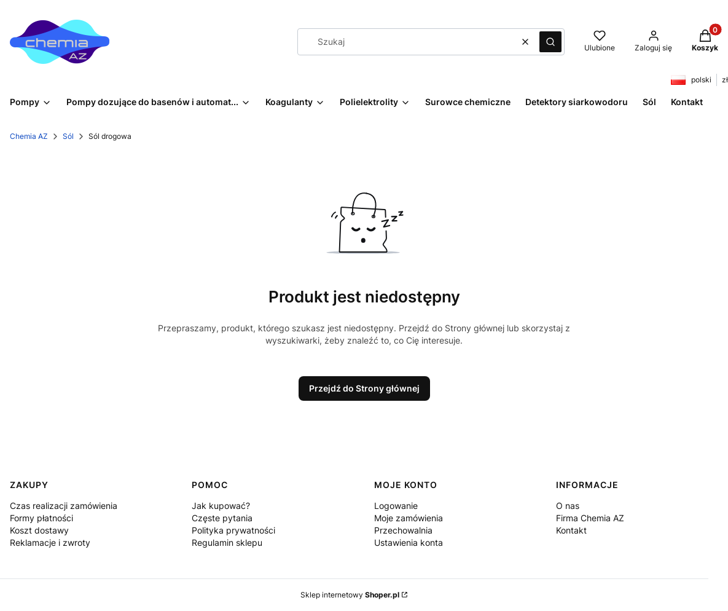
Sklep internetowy (349, 594)
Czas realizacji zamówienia (63, 505)
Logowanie (396, 505)
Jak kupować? (221, 505)
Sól (68, 136)
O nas (567, 505)
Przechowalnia (403, 530)
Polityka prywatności (233, 530)
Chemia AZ (29, 136)
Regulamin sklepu (227, 542)
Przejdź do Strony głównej (364, 388)
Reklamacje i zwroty (50, 542)
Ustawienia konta (408, 542)
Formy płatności (41, 518)
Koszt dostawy (39, 530)
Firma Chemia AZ (590, 518)
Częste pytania (222, 518)
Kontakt (571, 530)
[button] (550, 41)
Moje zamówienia (408, 518)
